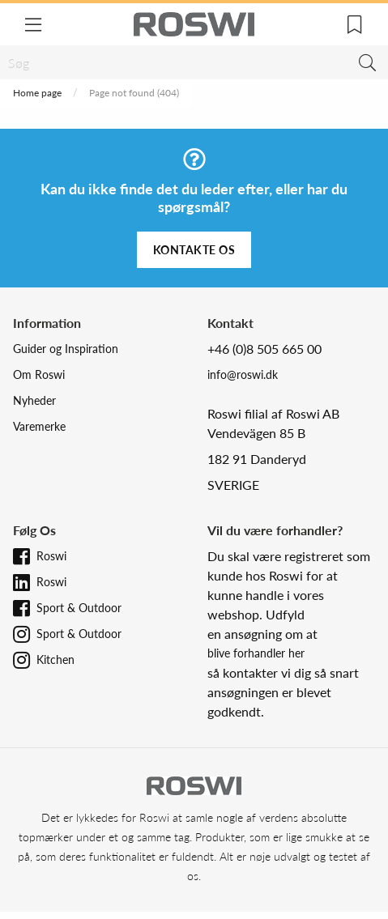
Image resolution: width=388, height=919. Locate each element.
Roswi (51, 556)
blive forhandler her (256, 653)
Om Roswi (39, 374)
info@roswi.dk (242, 374)
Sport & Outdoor (79, 608)
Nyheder (34, 400)
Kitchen (55, 659)
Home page (37, 93)
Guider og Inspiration (65, 348)
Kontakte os (194, 250)
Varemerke (39, 426)
